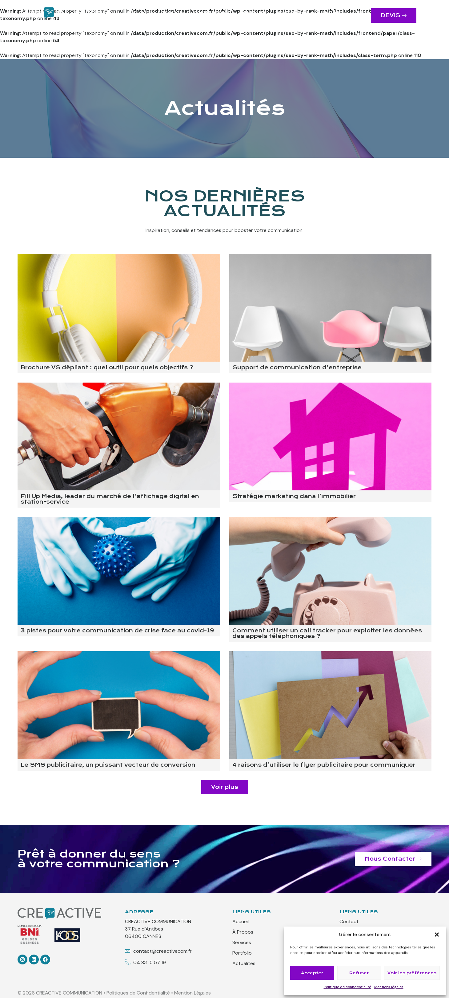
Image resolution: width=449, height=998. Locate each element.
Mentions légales (388, 986)
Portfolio (288, 12)
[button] (437, 934)
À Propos (170, 12)
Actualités (325, 12)
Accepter (312, 973)
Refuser (359, 973)
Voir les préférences (411, 973)
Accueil (136, 12)
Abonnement (211, 12)
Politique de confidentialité (347, 986)
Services (253, 12)
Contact (235, 18)
